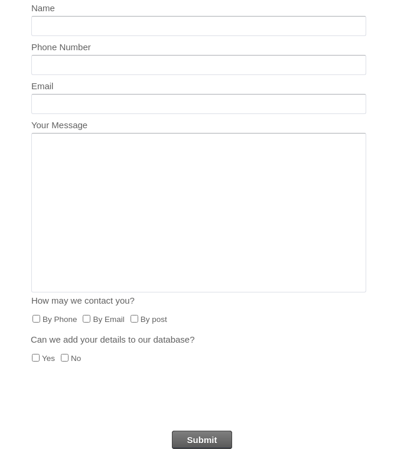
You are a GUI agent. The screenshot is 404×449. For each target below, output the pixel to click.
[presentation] (202, 402)
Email (42, 86)
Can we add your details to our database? (113, 339)
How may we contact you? (83, 300)
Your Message (59, 125)
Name (43, 8)
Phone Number (61, 47)
